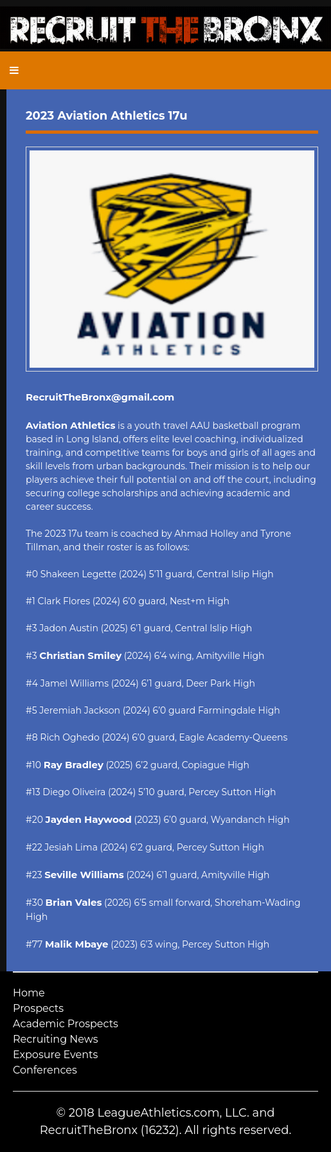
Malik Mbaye (77, 944)
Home (29, 993)
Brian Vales (74, 902)
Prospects (38, 1008)
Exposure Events (55, 1054)
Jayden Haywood (89, 819)
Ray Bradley (73, 765)
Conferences (45, 1070)
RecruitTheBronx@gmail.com (100, 397)
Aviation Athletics (70, 425)
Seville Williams (84, 875)
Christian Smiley (80, 655)
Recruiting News (55, 1039)
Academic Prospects (65, 1024)
